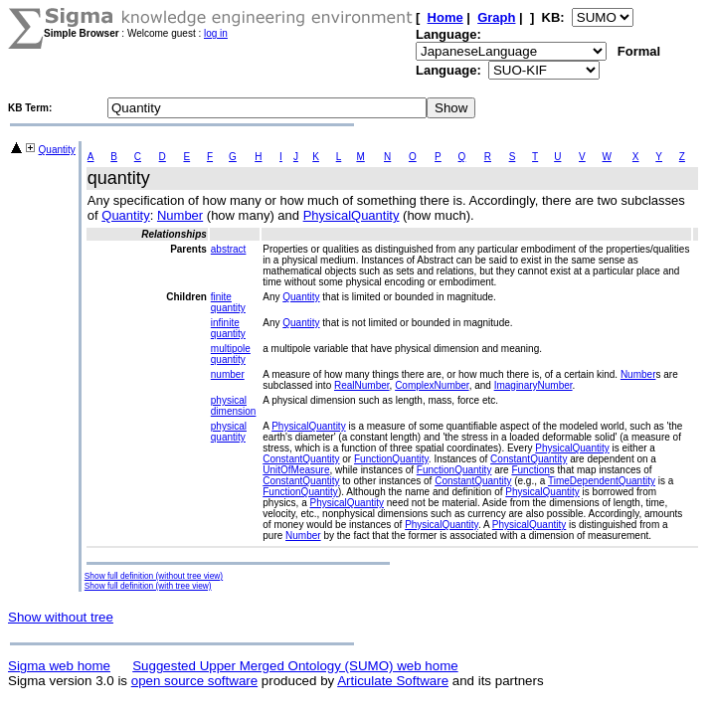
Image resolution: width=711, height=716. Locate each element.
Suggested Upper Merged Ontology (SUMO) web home (294, 665)
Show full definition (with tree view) (148, 586)
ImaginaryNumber (533, 385)
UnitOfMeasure (296, 469)
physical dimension (234, 406)
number (228, 374)
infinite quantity (228, 328)
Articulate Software (392, 680)
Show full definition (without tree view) (154, 576)
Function (530, 469)
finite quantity (228, 302)
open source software (194, 680)
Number (180, 215)
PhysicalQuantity (351, 215)
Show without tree (60, 617)
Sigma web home (59, 665)
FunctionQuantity (391, 458)
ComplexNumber (431, 385)
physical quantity (229, 432)
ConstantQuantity (301, 458)
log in (216, 33)
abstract (229, 249)
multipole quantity (231, 354)
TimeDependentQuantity (601, 480)
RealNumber (362, 385)
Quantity (57, 149)
